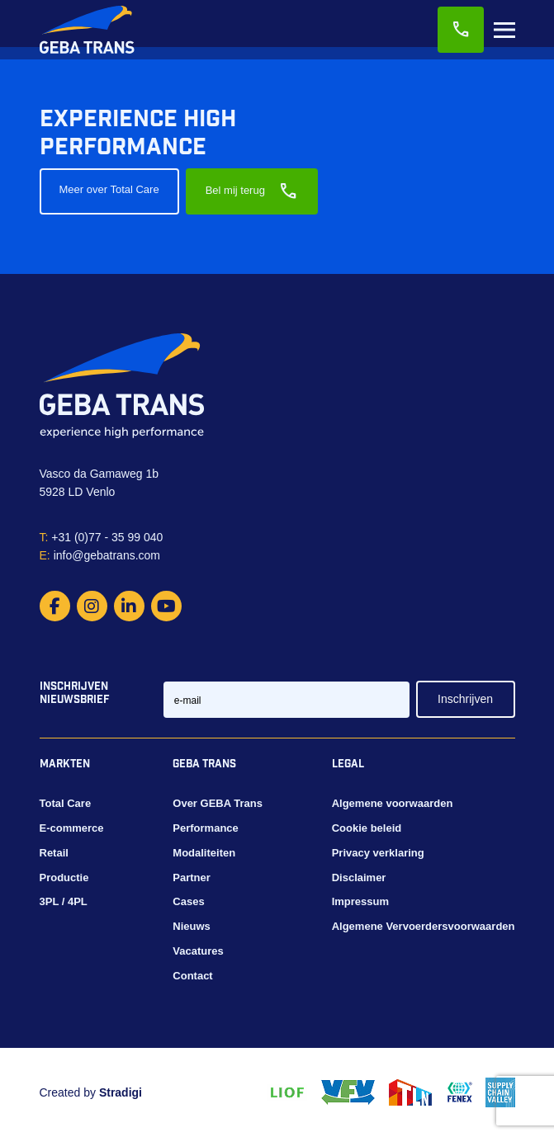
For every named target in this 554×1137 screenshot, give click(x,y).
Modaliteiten (204, 853)
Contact (192, 976)
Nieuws (192, 926)
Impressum (360, 901)
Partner (192, 877)
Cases (188, 901)
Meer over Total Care (109, 189)
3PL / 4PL (64, 901)
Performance (205, 828)
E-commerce (72, 828)
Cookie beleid (367, 828)
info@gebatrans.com (100, 555)
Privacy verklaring (378, 853)
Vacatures (198, 951)
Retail (54, 853)
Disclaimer (359, 877)
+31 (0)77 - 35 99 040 (101, 537)
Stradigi (120, 1092)
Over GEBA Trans (218, 803)
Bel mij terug (252, 191)
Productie (64, 877)
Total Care (66, 803)
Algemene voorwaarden (392, 803)
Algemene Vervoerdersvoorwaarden (423, 926)
